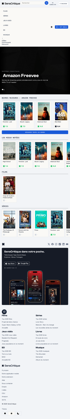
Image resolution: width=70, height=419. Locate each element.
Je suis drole (40, 341)
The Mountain (40, 354)
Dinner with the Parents (24, 231)
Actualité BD (6, 360)
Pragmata (5, 341)
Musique (40, 347)
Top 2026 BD (6, 351)
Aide (3, 380)
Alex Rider (58, 122)
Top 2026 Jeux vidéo (9, 335)
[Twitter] (49, 245)
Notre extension (7, 377)
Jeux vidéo (7, 331)
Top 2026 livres (41, 335)
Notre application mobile (10, 374)
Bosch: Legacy (25, 122)
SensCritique (5, 71)
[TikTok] (60, 245)
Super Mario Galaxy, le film (11, 325)
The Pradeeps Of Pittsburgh (8, 231)
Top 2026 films (7, 319)
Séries (39, 315)
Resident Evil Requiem (9, 338)
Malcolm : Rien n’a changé (45, 325)
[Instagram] (56, 245)
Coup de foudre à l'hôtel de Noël (8, 196)
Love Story (39, 322)
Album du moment (42, 360)
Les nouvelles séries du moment (47, 328)
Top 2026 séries (41, 319)
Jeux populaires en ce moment (12, 344)
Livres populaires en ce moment (47, 344)
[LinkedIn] (63, 245)
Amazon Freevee (14, 71)
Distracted (39, 357)
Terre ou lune (6, 354)
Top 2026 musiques (42, 351)
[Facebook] (52, 245)
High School (7, 161)
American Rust (42, 122)
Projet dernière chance (10, 322)
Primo (36, 230)
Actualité (5, 328)
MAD (3, 357)
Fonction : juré (7, 122)
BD (3, 347)
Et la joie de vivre (41, 338)
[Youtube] (67, 245)
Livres (39, 331)
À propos (5, 370)
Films (4, 315)
